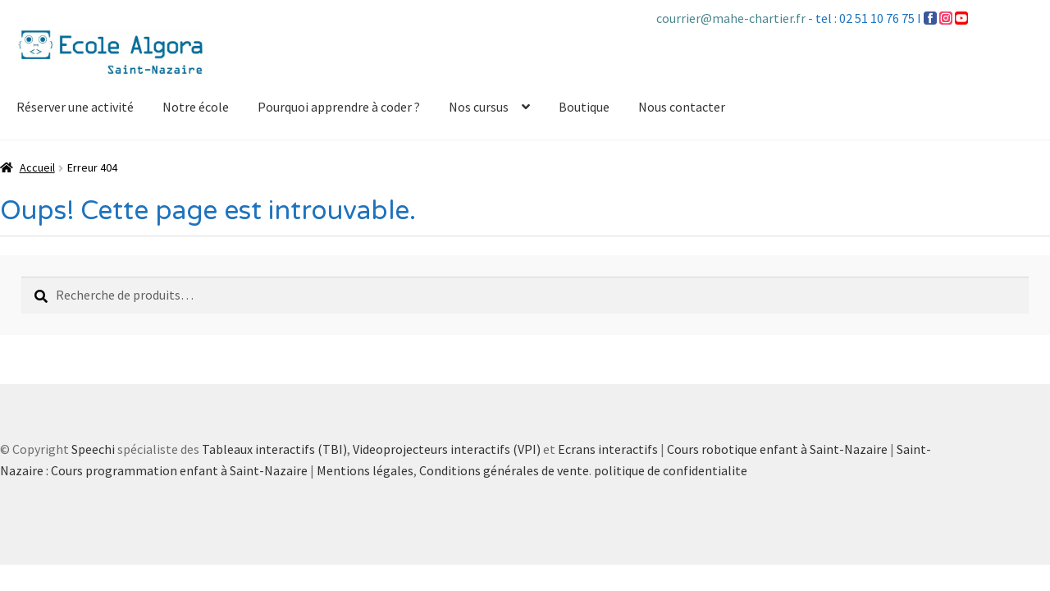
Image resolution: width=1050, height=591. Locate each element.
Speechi (93, 449)
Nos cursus (479, 106)
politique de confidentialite (670, 470)
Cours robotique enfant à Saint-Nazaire (777, 449)
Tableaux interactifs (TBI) (274, 449)
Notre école (195, 106)
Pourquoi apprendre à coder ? (339, 106)
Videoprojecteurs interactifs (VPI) (447, 449)
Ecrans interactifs (608, 449)
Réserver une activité (75, 106)
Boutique (584, 106)
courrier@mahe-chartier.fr (732, 18)
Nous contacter (681, 106)
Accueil (37, 167)
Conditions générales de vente (504, 470)
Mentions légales (365, 470)
